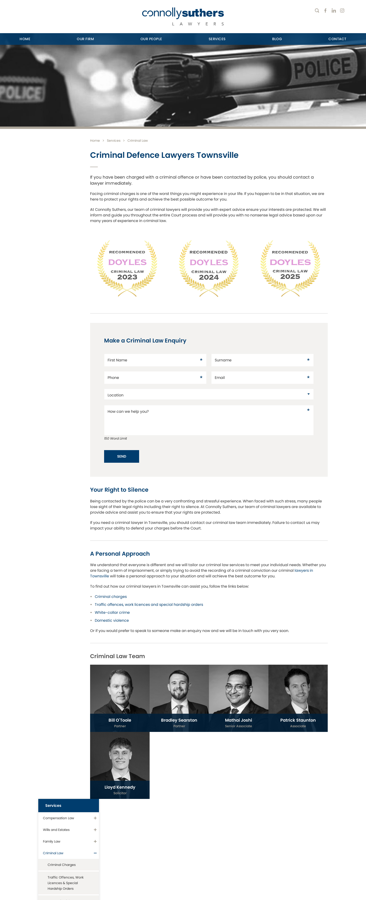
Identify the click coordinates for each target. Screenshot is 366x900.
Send (142, 449)
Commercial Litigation (60, 317)
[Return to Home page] (183, 17)
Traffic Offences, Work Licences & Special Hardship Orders (66, 222)
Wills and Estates (56, 169)
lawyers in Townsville (146, 569)
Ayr (104, 821)
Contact (337, 38)
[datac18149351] (219, 387)
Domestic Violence (63, 240)
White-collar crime (132, 611)
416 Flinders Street (42, 831)
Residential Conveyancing (55, 269)
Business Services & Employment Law (59, 303)
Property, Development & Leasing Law (63, 286)
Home (25, 38)
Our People (151, 38)
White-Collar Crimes (64, 253)
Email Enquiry (296, 854)
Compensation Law (58, 157)
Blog (277, 38)
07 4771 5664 (40, 849)
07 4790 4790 (122, 849)
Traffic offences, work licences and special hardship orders (169, 603)
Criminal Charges (62, 204)
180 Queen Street (122, 831)
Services (217, 38)
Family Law (51, 181)
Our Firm (85, 38)
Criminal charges (131, 595)
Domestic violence (132, 619)
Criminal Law (53, 192)
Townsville (31, 821)
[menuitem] (25, 39)
